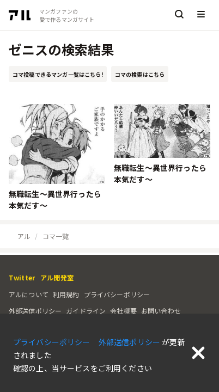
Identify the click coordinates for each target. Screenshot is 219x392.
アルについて (28, 294)
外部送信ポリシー (35, 310)
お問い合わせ (161, 310)
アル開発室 (57, 277)
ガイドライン (86, 310)
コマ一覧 (55, 236)
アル (24, 236)
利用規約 (66, 294)
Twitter (22, 277)
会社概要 (123, 310)
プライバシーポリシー (117, 294)
